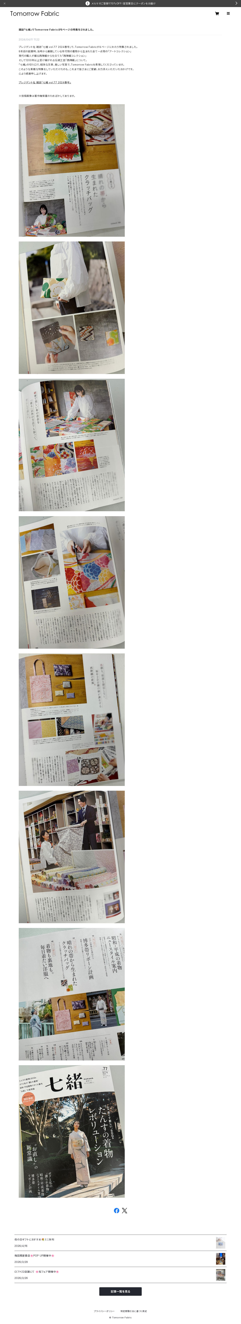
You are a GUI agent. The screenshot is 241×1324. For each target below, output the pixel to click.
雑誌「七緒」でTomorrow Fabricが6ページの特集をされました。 (56, 29)
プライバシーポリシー (104, 1311)
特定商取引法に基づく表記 (133, 1311)
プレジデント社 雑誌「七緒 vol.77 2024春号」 (45, 82)
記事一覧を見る (120, 1291)
